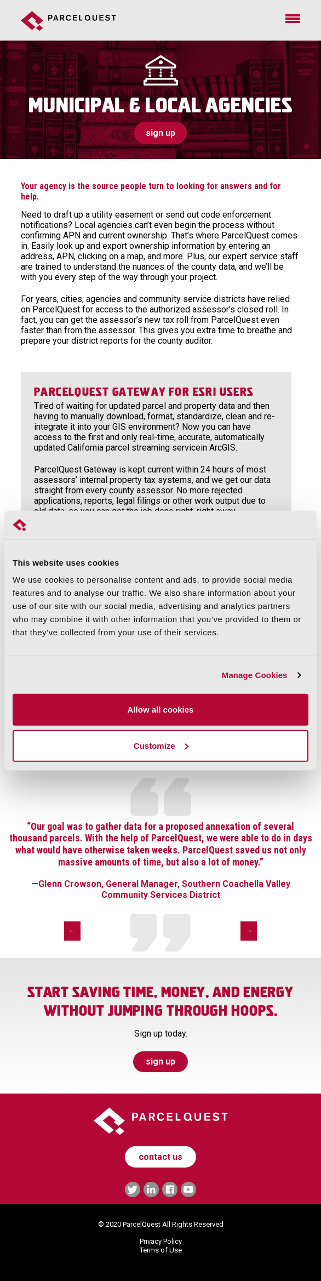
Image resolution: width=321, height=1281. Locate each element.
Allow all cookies (161, 709)
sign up (160, 133)
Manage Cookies (255, 675)
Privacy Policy (161, 1241)
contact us (160, 1157)
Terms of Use (161, 1250)
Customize (161, 745)
